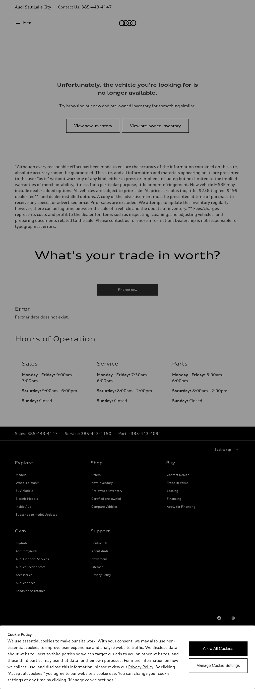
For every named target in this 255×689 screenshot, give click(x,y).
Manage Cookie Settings (218, 665)
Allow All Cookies (218, 648)
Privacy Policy (140, 666)
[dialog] (127, 657)
